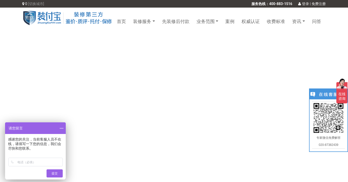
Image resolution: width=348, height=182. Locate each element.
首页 (121, 21)
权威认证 (251, 21)
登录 (303, 4)
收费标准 (276, 21)
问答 (316, 21)
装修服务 (142, 21)
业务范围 (206, 21)
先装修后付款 (175, 21)
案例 (229, 21)
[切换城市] (36, 4)
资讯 (296, 21)
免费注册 (319, 4)
